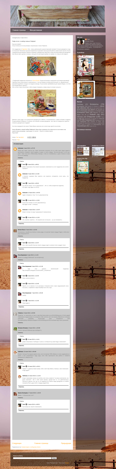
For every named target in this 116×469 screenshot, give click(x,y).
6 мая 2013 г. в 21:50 (33, 174)
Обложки (80, 117)
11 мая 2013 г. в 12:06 (33, 200)
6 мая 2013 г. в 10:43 (31, 229)
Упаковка (93, 121)
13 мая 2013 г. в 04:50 (29, 313)
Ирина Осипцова (23, 393)
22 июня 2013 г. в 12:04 (34, 375)
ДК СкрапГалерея (98, 108)
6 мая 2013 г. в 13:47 (33, 242)
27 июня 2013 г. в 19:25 (34, 393)
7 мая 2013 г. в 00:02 (33, 183)
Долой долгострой (82, 109)
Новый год (95, 114)
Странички (88, 120)
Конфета (99, 111)
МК (85, 114)
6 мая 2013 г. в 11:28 (37, 266)
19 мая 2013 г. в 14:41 (33, 339)
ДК (91, 108)
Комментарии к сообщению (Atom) (31, 447)
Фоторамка (79, 123)
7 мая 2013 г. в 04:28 (37, 293)
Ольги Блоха (35, 80)
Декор (102, 106)
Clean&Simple (81, 126)
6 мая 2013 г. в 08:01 (33, 164)
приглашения (87, 118)
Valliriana (20, 351)
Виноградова (80, 106)
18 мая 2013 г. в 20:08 (34, 328)
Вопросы (90, 106)
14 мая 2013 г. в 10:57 (34, 209)
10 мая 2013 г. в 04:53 (34, 192)
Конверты (92, 110)
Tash (23, 164)
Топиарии (97, 120)
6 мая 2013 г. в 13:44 (33, 275)
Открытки (91, 117)
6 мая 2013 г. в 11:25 (32, 255)
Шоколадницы (97, 124)
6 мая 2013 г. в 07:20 (29, 148)
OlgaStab (24, 49)
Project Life (92, 126)
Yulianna (20, 313)
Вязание (96, 106)
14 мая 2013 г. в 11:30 (33, 217)
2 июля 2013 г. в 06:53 (34, 404)
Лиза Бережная (22, 255)
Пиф (18, 139)
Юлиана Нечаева (23, 328)
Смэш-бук (101, 118)
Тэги (103, 120)
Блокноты (94, 104)
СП (80, 120)
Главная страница (19, 30)
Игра (78, 110)
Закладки (100, 109)
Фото (99, 121)
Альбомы (80, 104)
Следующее (16, 443)
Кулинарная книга (83, 112)
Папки (102, 116)
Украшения (83, 121)
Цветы (100, 123)
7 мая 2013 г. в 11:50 (33, 300)
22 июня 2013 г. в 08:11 (34, 366)
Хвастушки (87, 123)
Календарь (84, 111)
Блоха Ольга (21, 229)
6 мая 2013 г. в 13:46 (33, 283)
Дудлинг (93, 109)
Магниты (95, 112)
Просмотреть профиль (83, 49)
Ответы (22, 161)
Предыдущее (66, 443)
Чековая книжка (81, 124)
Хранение (94, 123)
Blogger (67, 463)
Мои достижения (36, 30)
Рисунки (95, 118)
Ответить (20, 157)
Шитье (88, 124)
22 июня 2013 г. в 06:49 (30, 351)
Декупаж (83, 108)
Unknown (20, 148)
